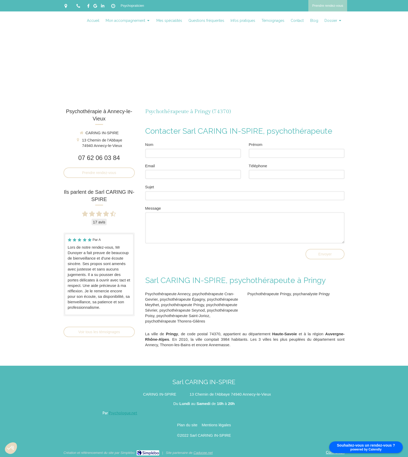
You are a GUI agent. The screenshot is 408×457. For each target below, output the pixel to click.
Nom (149, 144)
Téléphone (258, 166)
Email (150, 166)
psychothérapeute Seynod (182, 310)
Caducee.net (203, 453)
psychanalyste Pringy (311, 294)
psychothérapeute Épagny (182, 299)
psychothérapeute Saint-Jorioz (183, 315)
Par (120, 413)
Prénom (256, 144)
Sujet (149, 187)
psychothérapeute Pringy (182, 304)
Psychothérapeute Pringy (269, 294)
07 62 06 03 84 (99, 157)
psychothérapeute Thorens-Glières (175, 321)
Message (153, 208)
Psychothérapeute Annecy (167, 294)
